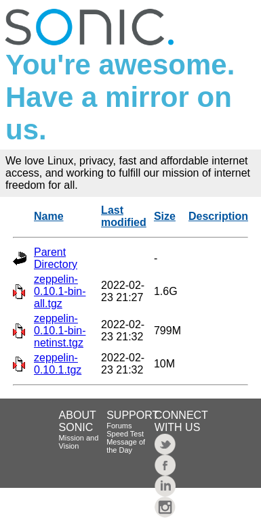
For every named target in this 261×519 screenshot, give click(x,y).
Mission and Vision (79, 442)
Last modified (123, 216)
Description (218, 216)
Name (49, 216)
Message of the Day (125, 446)
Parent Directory (55, 258)
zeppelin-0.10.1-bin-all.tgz (60, 291)
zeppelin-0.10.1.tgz (57, 364)
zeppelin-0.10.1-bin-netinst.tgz (60, 330)
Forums (119, 426)
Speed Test (125, 434)
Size (165, 216)
